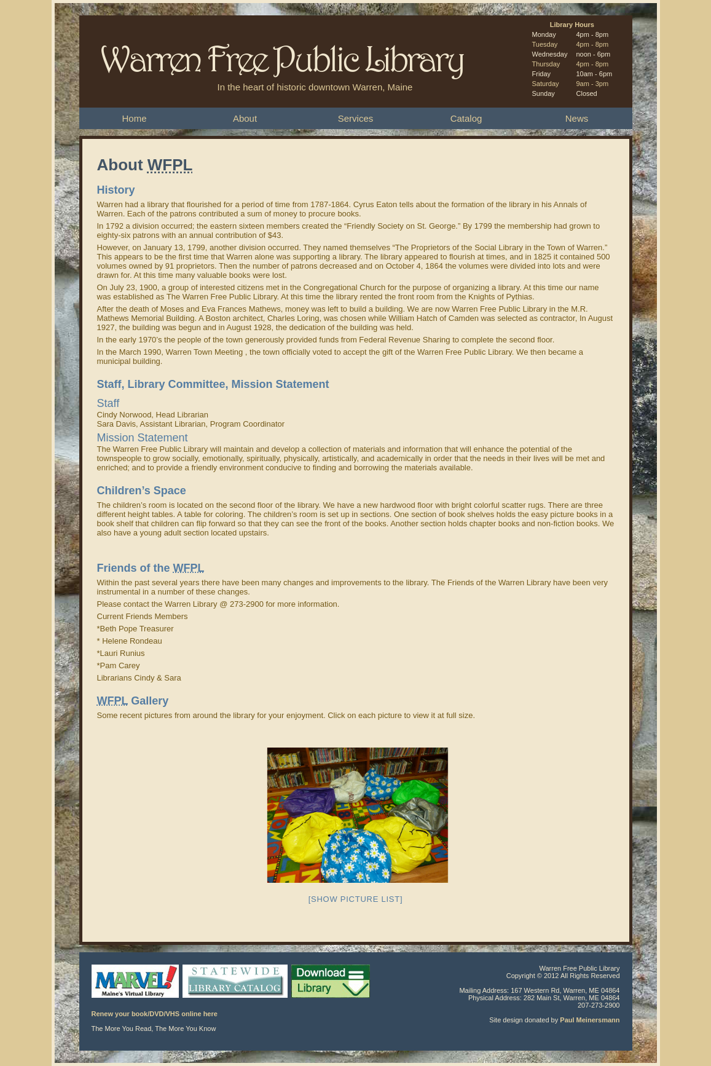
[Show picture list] (355, 899)
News (577, 118)
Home (134, 118)
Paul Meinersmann (589, 1020)
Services (356, 118)
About (245, 118)
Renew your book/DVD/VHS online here (155, 1013)
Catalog (466, 118)
